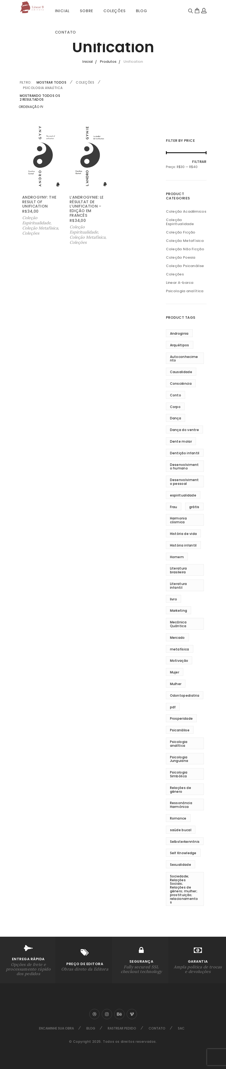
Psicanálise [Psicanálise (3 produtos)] (179, 730)
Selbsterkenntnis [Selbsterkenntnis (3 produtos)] (185, 841)
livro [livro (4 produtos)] (173, 599)
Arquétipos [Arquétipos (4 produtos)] (179, 345)
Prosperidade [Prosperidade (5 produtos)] (181, 718)
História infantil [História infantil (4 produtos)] (183, 545)
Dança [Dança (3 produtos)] (175, 418)
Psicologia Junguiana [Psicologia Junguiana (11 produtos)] (179, 759)
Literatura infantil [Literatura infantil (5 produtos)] (178, 585)
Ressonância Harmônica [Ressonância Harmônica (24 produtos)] (181, 805)
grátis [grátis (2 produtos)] (194, 507)
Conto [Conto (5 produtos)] (175, 395)
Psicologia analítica (43, 87)
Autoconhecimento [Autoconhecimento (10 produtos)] (184, 358)
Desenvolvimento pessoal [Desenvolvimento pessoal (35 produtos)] (184, 482)
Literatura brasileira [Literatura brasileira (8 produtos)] (178, 570)
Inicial (62, 11)
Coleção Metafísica (40, 228)
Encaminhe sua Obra (56, 1028)
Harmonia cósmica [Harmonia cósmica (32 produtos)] (178, 520)
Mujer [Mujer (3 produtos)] (174, 672)
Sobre (86, 11)
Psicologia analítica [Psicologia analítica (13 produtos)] (179, 743)
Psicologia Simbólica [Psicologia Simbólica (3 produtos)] (179, 774)
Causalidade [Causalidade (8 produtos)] (181, 372)
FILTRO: (26, 82)
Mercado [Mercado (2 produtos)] (177, 637)
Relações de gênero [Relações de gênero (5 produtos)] (180, 789)
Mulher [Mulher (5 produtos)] (176, 684)
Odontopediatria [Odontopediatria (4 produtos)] (184, 695)
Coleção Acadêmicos (186, 211)
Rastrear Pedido (122, 1028)
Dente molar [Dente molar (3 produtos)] (181, 441)
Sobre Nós (2, 533)
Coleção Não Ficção (185, 249)
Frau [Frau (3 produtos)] (173, 507)
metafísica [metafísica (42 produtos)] (179, 649)
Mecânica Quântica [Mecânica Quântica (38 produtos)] (178, 624)
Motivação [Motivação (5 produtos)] (179, 660)
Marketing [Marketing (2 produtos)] (178, 610)
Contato (65, 32)
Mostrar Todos (52, 82)
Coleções (114, 11)
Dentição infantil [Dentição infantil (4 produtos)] (184, 453)
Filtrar (199, 161)
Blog (141, 11)
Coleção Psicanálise (185, 265)
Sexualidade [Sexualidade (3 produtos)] (180, 864)
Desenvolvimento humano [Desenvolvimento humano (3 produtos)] (184, 466)
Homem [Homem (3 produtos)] (177, 557)
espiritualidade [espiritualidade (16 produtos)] (183, 495)
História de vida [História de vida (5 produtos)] (183, 533)
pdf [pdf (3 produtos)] (173, 707)
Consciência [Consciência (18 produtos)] (181, 383)
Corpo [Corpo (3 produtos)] (175, 406)
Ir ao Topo (221, 533)
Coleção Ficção (180, 232)
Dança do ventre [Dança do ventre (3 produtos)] (184, 429)
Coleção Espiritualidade (36, 220)
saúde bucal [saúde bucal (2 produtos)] (180, 830)
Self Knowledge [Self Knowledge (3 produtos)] (183, 853)
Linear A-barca (180, 282)
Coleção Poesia (180, 257)
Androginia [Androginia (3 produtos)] (179, 333)
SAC (181, 1028)
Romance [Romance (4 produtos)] (178, 818)
